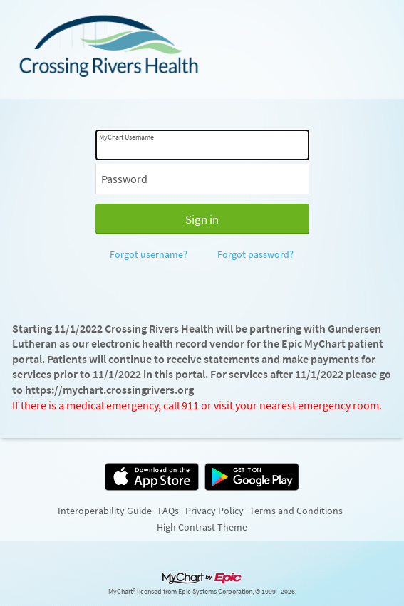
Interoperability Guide (105, 510)
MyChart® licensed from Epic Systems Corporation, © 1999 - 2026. (202, 591)
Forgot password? (255, 254)
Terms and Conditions (296, 510)
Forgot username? (148, 254)
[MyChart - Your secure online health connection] (202, 49)
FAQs (168, 510)
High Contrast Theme (202, 527)
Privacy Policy (214, 510)
